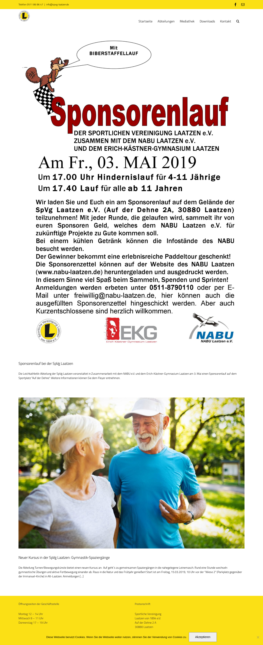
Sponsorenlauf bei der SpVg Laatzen (45, 363)
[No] (258, 637)
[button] (237, 20)
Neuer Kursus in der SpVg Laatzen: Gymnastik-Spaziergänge (64, 557)
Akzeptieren (202, 637)
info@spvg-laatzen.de (57, 4)
